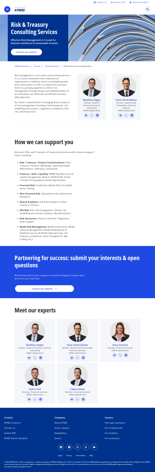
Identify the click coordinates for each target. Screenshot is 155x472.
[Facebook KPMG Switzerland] (69, 447)
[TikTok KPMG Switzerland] (86, 447)
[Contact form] (100, 2)
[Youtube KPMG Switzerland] (94, 447)
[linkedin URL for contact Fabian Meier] (83, 399)
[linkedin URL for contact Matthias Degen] (97, 115)
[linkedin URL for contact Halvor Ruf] (41, 399)
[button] (86, 115)
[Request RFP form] (118, 2)
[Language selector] (140, 2)
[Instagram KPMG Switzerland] (77, 447)
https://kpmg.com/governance (20, 467)
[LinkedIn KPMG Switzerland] (61, 447)
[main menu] (7, 9)
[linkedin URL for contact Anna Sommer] (126, 355)
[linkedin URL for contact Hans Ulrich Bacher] (132, 115)
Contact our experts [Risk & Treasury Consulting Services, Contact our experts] (26, 52)
